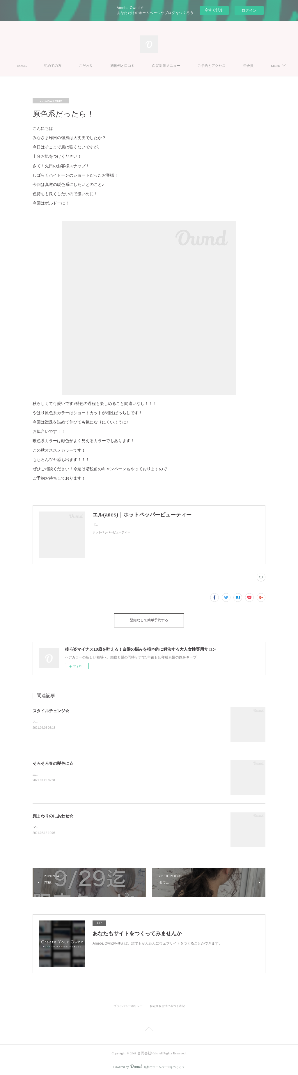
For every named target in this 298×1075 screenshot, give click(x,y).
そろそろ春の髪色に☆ (53, 761)
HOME (33, 66)
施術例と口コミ (134, 66)
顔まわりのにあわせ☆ (53, 814)
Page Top (149, 1028)
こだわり (98, 66)
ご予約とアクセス (223, 66)
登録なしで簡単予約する (149, 619)
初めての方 (64, 66)
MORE (259, 66)
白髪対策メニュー (178, 66)
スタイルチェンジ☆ (51, 708)
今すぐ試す (214, 10)
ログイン (249, 10)
